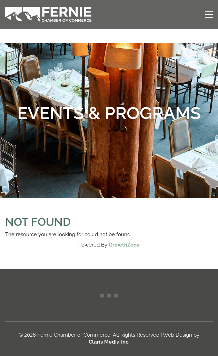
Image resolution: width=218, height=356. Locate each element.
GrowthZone (124, 245)
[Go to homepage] (48, 14)
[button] (209, 14)
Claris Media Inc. (109, 342)
